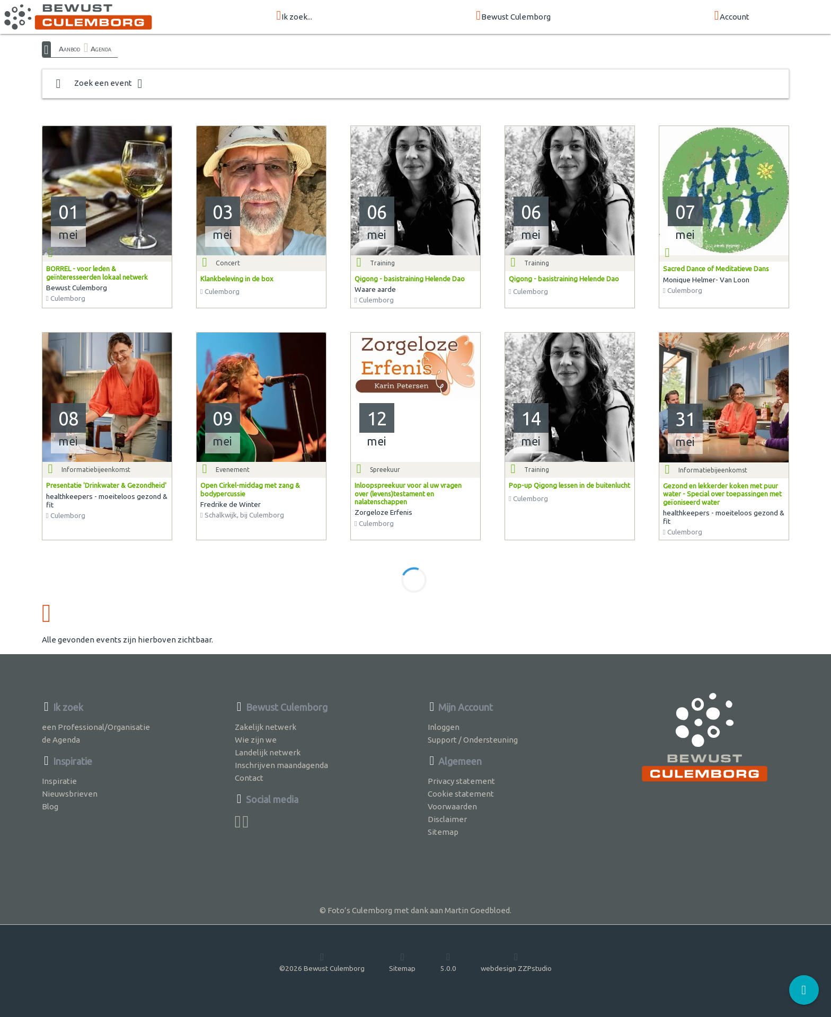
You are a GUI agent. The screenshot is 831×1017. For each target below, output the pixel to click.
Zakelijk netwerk (265, 726)
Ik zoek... (294, 16)
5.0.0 (448, 962)
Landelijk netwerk (267, 752)
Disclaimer (447, 819)
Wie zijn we (256, 739)
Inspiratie (59, 781)
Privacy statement (461, 781)
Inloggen (443, 726)
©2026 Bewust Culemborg (322, 962)
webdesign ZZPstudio (516, 962)
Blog (50, 806)
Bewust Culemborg (513, 16)
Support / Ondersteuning (473, 739)
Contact (249, 777)
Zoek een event (99, 83)
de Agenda (61, 739)
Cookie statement (461, 793)
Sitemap (443, 831)
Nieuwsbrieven (70, 793)
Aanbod (69, 48)
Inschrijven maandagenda (281, 765)
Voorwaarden (452, 806)
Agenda (101, 48)
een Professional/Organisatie (96, 726)
